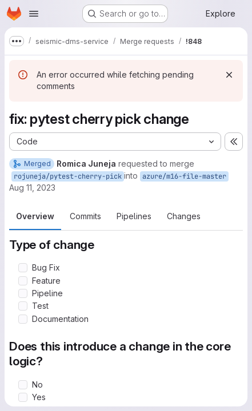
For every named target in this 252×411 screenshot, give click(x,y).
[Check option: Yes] (22, 397)
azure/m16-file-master (184, 176)
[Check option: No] (22, 384)
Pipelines (134, 216)
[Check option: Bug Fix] (22, 267)
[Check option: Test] (22, 306)
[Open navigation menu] (34, 14)
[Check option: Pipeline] (22, 293)
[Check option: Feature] (22, 280)
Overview (35, 216)
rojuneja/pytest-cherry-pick (68, 176)
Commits (85, 216)
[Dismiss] (229, 75)
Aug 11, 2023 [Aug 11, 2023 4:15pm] (32, 187)
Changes (184, 216)
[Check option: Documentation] (22, 319)
